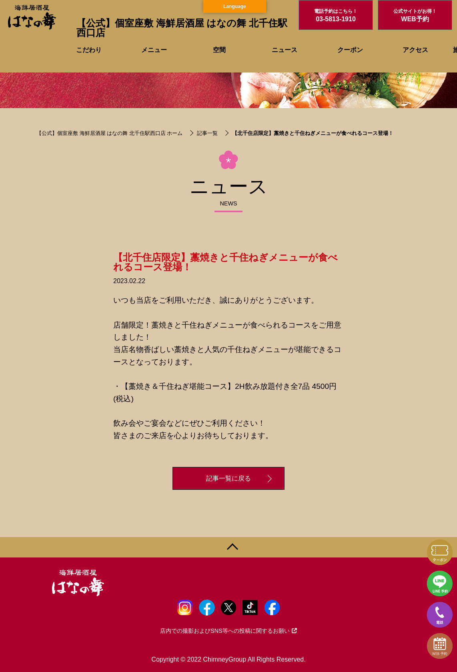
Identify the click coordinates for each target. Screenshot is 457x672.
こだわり (89, 49)
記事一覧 (207, 133)
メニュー (154, 49)
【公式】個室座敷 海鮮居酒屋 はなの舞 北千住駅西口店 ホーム (109, 133)
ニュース (284, 49)
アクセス (415, 49)
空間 (219, 49)
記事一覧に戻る (228, 478)
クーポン (350, 49)
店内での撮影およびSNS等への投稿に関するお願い (228, 631)
